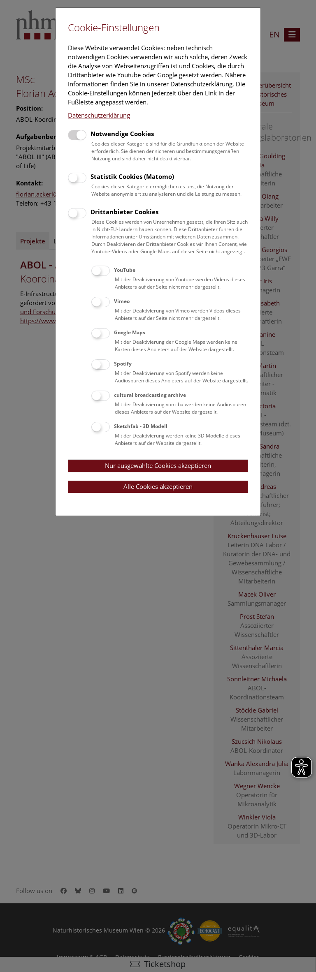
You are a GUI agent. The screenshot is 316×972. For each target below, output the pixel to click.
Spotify (123, 363)
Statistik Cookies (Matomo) (132, 176)
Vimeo (122, 301)
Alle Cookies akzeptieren (158, 486)
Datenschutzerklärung (99, 115)
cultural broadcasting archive (150, 394)
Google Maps (129, 332)
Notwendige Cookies (122, 134)
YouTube (124, 269)
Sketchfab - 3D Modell (140, 426)
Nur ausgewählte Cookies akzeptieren (158, 465)
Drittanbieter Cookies (124, 212)
